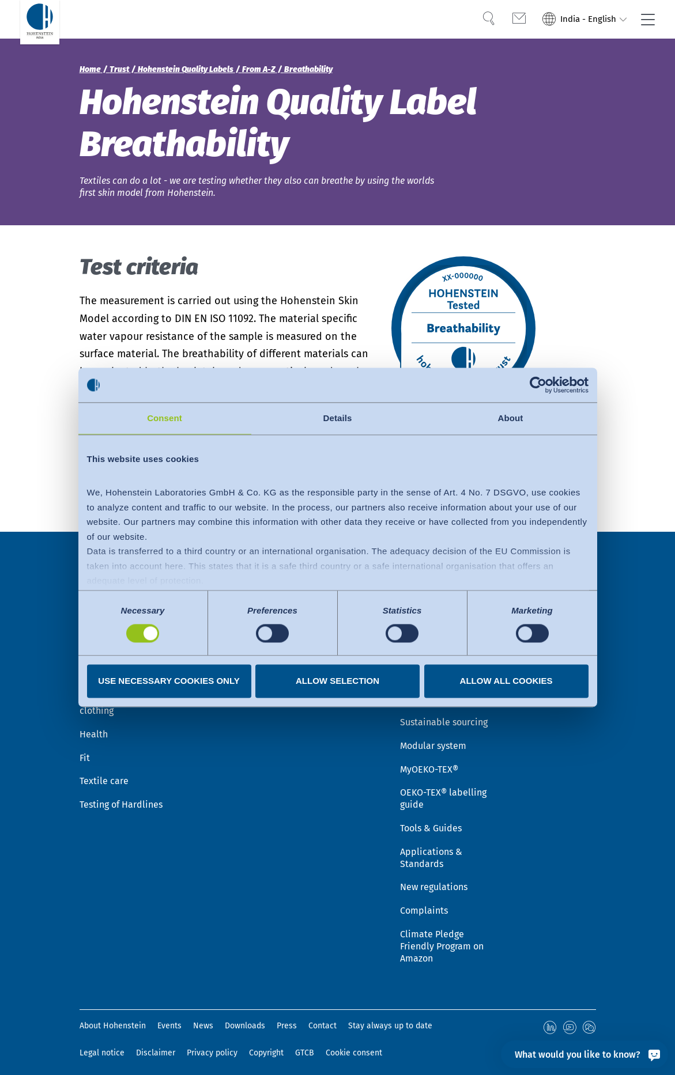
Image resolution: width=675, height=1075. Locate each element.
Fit (85, 749)
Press (287, 1018)
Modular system (433, 737)
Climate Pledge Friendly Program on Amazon (442, 937)
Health (94, 725)
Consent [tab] (164, 418)
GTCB (304, 1043)
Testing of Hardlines (121, 796)
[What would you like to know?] (584, 1054)
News (203, 1018)
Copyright (266, 1043)
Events (169, 1018)
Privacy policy (212, 1043)
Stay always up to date (390, 1018)
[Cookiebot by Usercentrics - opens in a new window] (538, 384)
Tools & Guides (431, 819)
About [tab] (510, 418)
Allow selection (337, 681)
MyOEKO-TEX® (429, 760)
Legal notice (102, 1043)
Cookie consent (354, 1043)
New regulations (433, 878)
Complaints (424, 902)
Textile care (104, 772)
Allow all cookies (506, 681)
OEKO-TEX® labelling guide (443, 790)
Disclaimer (155, 1043)
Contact (322, 1018)
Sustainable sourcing (444, 713)
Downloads (245, 1018)
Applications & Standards (431, 849)
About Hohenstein (113, 1018)
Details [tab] (337, 418)
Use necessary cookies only (168, 681)
